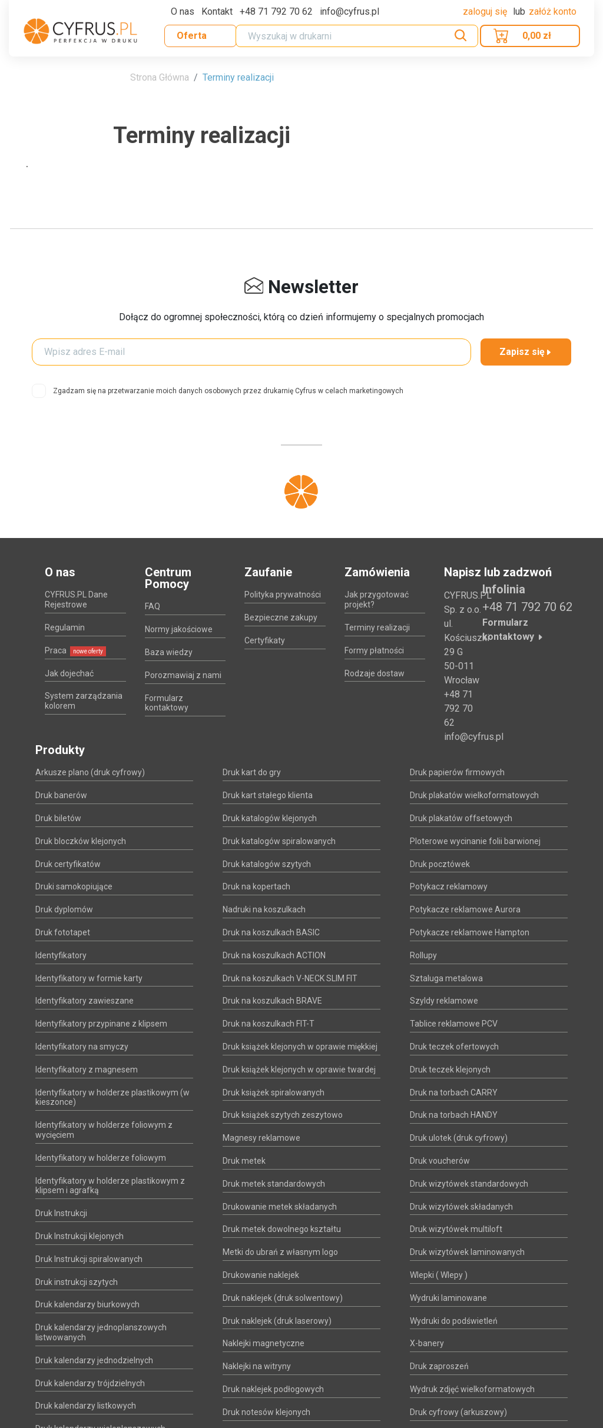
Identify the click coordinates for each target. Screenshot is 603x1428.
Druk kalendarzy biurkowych (87, 1304)
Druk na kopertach (256, 886)
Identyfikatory (61, 955)
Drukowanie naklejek (261, 1275)
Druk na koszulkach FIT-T (268, 1023)
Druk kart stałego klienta (268, 795)
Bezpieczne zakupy (280, 617)
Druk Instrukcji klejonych (79, 1236)
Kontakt (217, 11)
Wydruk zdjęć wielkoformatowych (472, 1389)
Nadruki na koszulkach (264, 909)
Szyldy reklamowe (444, 1000)
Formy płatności (374, 650)
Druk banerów (61, 795)
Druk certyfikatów (68, 864)
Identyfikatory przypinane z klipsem (101, 1023)
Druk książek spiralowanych (273, 1092)
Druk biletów (58, 818)
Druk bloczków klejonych (80, 841)
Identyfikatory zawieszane (84, 1000)
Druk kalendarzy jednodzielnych (94, 1360)
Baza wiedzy (169, 652)
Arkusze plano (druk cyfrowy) (90, 772)
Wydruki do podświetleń (454, 1321)
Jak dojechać (69, 673)
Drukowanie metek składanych (280, 1206)
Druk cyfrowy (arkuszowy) (458, 1412)
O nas (182, 11)
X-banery (427, 1343)
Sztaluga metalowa (446, 978)
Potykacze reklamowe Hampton (469, 932)
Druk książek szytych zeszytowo (283, 1115)
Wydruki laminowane (448, 1298)
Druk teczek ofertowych (454, 1046)
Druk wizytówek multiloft (456, 1229)
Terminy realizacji (238, 77)
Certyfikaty (264, 640)
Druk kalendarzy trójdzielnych (90, 1383)
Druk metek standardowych (274, 1183)
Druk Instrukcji (61, 1213)
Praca (75, 650)
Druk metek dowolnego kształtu (282, 1229)
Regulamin (65, 627)
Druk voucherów (440, 1160)
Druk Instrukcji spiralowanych (89, 1259)
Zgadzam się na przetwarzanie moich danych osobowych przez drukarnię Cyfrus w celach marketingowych (228, 391)
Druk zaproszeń (439, 1366)
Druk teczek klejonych (450, 1069)
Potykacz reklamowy (449, 886)
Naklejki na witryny (257, 1366)
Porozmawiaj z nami (183, 675)
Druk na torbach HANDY (454, 1115)
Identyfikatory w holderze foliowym (100, 1158)
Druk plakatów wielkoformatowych (474, 795)
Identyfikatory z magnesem (86, 1069)
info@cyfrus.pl (473, 736)
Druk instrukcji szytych (76, 1282)
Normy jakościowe (179, 629)
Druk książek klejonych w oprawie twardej (299, 1069)
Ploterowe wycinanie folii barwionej (475, 841)
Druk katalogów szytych (267, 864)
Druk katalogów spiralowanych (279, 841)
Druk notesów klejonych (266, 1412)
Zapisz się (525, 351)
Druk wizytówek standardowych (469, 1183)
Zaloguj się (486, 11)
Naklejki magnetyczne (263, 1343)
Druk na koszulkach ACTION (274, 955)
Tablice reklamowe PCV (454, 1023)
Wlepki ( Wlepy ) (439, 1275)
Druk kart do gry (252, 772)
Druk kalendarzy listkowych (85, 1405)
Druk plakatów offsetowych (461, 818)
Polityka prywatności (282, 594)
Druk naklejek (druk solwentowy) (283, 1298)
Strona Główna (159, 77)
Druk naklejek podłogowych (273, 1389)
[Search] (357, 36)
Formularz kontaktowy (166, 703)
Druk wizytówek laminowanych (467, 1252)
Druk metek (244, 1160)
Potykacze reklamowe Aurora (465, 909)
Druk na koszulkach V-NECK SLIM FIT (290, 978)
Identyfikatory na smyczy (81, 1046)
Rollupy (423, 955)
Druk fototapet (62, 932)
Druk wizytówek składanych (461, 1206)
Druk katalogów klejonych (270, 818)
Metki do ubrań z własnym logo (280, 1252)
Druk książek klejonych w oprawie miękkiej (300, 1046)
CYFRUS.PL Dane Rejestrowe (76, 599)
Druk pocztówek (440, 864)
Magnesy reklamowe (261, 1138)
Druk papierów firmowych (457, 772)
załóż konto (553, 11)
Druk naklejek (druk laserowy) (277, 1321)
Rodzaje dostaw (374, 673)
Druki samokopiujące (73, 886)
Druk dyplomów (64, 909)
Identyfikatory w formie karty (89, 978)
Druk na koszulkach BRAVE (272, 1000)
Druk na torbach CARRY (454, 1092)
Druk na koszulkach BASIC (271, 932)
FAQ (152, 606)
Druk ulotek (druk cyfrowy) (459, 1138)
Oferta (192, 35)
